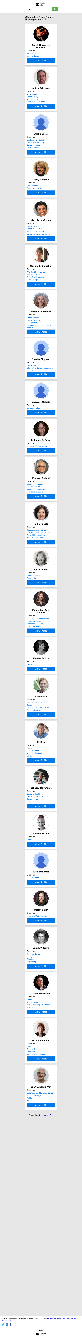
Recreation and (35, 264)
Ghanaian (33, 312)
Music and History (37, 1078)
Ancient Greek (35, 105)
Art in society (32, 1235)
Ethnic (32, 366)
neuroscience (35, 927)
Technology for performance (38, 1186)
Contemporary (35, 156)
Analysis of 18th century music (39, 620)
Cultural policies (33, 568)
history (32, 107)
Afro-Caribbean (36, 310)
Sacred (32, 207)
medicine (33, 363)
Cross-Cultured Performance (38, 827)
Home (68, 1319)
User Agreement (7, 1320)
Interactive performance (36, 1241)
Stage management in (38, 720)
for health (33, 924)
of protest (34, 210)
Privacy (73, 1319)
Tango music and (36, 617)
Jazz (31, 54)
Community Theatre (35, 725)
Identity (30, 1291)
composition (34, 668)
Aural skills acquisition (36, 622)
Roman (32, 110)
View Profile (41, 67)
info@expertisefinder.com (56, 1319)
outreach (33, 161)
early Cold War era (37, 515)
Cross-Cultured (36, 822)
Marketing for (35, 566)
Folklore (30, 1289)
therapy (33, 930)
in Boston (33, 259)
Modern (33, 56)
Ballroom (33, 1129)
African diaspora (33, 317)
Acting (29, 1132)
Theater (30, 1188)
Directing (30, 1134)
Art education (32, 1183)
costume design (36, 159)
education (34, 412)
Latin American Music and (40, 1284)
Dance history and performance (39, 266)
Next (47, 1308)
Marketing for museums (36, 571)
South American (36, 315)
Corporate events (34, 727)
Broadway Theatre (34, 722)
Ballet (29, 881)
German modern (36, 112)
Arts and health (33, 932)
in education (34, 261)
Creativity (31, 1238)
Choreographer (33, 164)
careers (33, 361)
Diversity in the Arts (34, 830)
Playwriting (31, 1137)
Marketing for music (35, 573)
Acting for (34, 878)
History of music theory (36, 625)
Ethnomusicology (34, 1286)
